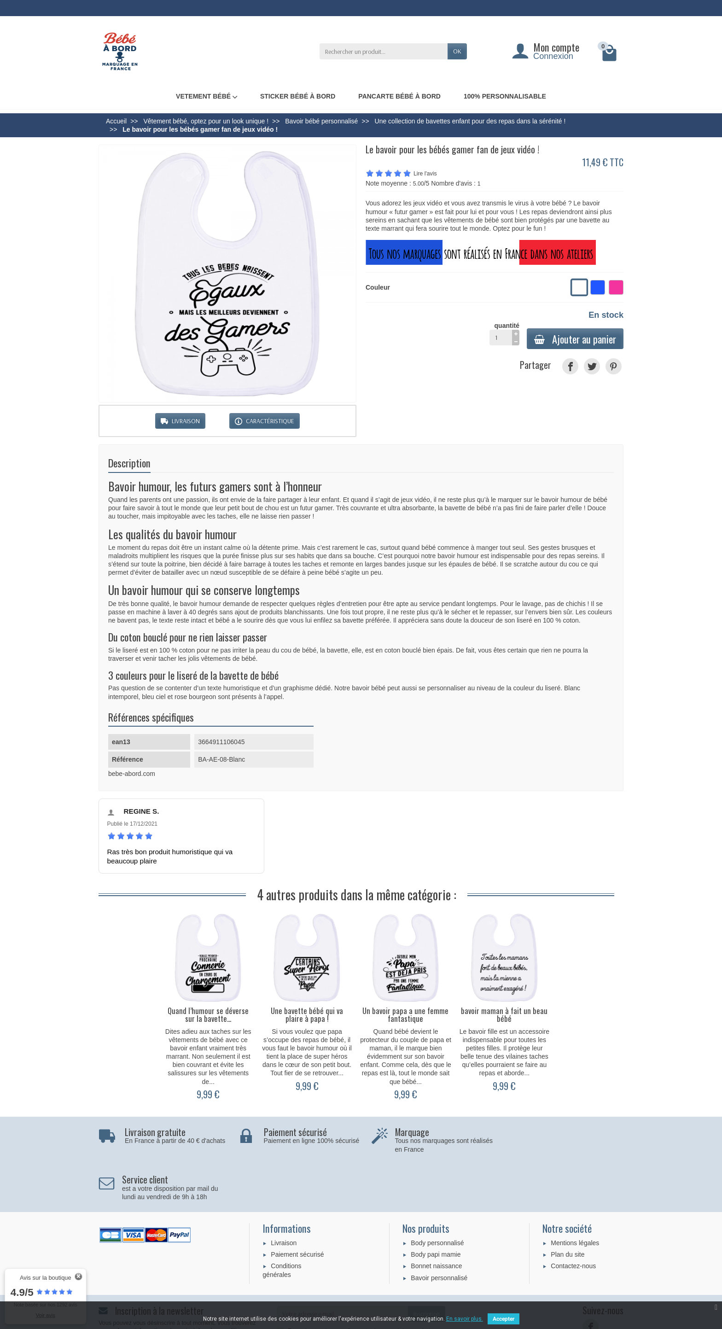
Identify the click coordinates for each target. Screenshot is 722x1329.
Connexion (553, 56)
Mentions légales (575, 1195)
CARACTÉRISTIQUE (264, 421)
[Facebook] (590, 1279)
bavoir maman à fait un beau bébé (504, 1014)
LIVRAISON (180, 421)
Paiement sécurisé (297, 1207)
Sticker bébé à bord (297, 96)
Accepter (503, 1319)
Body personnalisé (437, 1195)
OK (457, 51)
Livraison (284, 1195)
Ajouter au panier (575, 338)
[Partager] (570, 366)
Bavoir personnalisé (439, 1230)
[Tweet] (592, 366)
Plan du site (567, 1207)
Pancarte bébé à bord (399, 96)
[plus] (515, 334)
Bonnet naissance (436, 1218)
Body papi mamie (435, 1207)
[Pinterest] (614, 366)
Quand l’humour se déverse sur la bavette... (208, 1014)
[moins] (515, 341)
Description (129, 462)
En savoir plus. (464, 1319)
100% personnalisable (505, 96)
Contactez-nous (573, 1218)
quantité (504, 333)
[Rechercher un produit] (384, 51)
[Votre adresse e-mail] (342, 1266)
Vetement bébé (206, 97)
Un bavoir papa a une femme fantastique (405, 1014)
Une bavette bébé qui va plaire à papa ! (307, 1014)
